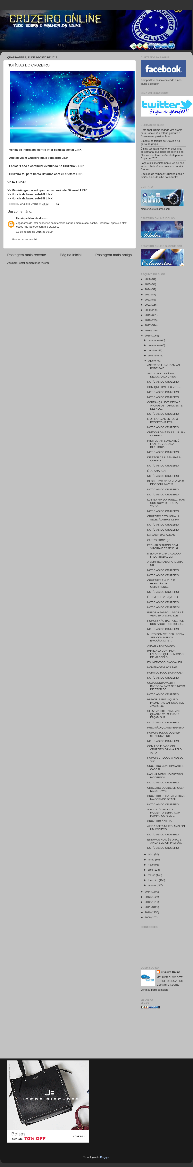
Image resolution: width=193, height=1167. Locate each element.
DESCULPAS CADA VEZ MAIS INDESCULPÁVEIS (165, 483)
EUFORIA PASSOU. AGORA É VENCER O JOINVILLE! (165, 614)
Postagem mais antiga (113, 255)
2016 (148, 330)
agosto (152, 360)
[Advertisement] (163, 1035)
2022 (148, 299)
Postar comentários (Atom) (33, 262)
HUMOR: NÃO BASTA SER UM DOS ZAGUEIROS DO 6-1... (165, 622)
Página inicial (70, 255)
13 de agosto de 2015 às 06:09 (34, 231)
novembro (154, 345)
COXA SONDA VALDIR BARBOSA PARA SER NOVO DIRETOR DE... (166, 686)
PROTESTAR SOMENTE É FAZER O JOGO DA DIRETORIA (163, 444)
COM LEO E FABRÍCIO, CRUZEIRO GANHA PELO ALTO (164, 749)
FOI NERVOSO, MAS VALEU (164, 662)
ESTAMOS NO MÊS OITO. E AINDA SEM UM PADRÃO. (164, 841)
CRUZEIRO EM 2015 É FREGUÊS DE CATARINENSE (161, 583)
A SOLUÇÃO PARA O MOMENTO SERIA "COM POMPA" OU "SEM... (163, 812)
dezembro (154, 340)
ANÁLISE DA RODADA (161, 645)
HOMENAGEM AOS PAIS (162, 667)
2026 (148, 279)
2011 (148, 907)
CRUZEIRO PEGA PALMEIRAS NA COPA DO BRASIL (166, 798)
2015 (148, 335)
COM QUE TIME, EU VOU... (164, 387)
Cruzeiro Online (170, 972)
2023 (148, 294)
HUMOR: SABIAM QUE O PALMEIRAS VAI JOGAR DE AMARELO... (165, 702)
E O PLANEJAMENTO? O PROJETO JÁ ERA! (162, 420)
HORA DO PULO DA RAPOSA (165, 672)
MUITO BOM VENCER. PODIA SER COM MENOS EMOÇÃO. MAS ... (165, 637)
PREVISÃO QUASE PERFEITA (165, 727)
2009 (148, 917)
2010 (148, 912)
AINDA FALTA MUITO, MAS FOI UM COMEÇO (166, 828)
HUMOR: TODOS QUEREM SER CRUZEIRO (163, 734)
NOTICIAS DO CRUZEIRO (163, 782)
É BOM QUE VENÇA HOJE (163, 597)
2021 (148, 304)
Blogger (104, 1157)
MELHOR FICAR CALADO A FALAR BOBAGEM (164, 555)
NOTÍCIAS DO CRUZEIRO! (163, 607)
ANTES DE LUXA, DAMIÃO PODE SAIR (163, 367)
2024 (148, 289)
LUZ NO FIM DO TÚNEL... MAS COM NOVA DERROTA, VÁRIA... (166, 502)
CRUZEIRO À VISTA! (159, 821)
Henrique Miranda (27, 218)
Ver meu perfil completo (154, 989)
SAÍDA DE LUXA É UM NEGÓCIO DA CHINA (161, 375)
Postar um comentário (25, 239)
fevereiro (153, 880)
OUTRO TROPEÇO (159, 540)
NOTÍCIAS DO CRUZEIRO (163, 381)
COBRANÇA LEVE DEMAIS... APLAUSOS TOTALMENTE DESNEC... (165, 405)
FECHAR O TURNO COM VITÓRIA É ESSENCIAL (163, 547)
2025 (148, 284)
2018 (148, 320)
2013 (148, 896)
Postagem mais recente (26, 255)
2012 (148, 902)
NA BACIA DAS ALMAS (161, 534)
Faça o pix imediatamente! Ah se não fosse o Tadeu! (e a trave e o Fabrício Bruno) (162, 166)
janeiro (152, 885)
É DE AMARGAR (157, 470)
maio (151, 864)
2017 (148, 325)
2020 (148, 310)
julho (151, 854)
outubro (153, 350)
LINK (78, 149)
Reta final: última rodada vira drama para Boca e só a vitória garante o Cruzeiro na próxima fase (161, 133)
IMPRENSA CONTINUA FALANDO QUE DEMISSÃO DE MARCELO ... (165, 653)
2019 (148, 315)
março (152, 875)
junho (151, 859)
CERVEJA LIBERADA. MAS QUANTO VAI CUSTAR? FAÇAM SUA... (163, 714)
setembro (154, 355)
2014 (148, 891)
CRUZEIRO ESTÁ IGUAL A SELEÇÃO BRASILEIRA (163, 518)
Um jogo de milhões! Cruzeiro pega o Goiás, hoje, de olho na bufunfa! (162, 175)
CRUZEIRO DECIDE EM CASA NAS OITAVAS (165, 789)
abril (151, 869)
